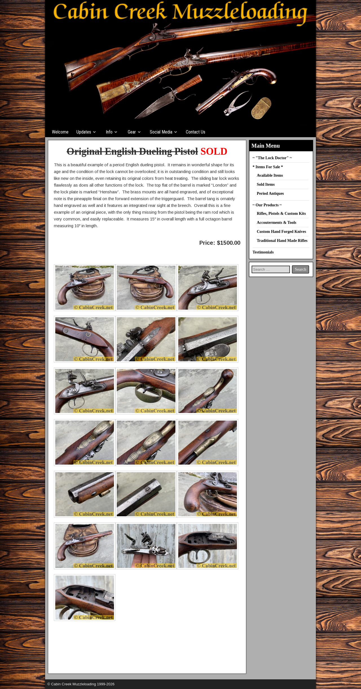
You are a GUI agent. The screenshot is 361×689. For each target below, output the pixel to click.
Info (109, 132)
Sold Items (266, 184)
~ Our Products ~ (267, 205)
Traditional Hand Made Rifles (282, 241)
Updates (83, 132)
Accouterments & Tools (276, 222)
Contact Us (195, 132)
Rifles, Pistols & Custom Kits (281, 213)
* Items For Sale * (268, 167)
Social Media (161, 132)
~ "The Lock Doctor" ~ (272, 158)
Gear (132, 132)
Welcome (60, 132)
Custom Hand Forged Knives (281, 231)
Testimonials (263, 252)
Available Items (270, 175)
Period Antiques (270, 193)
